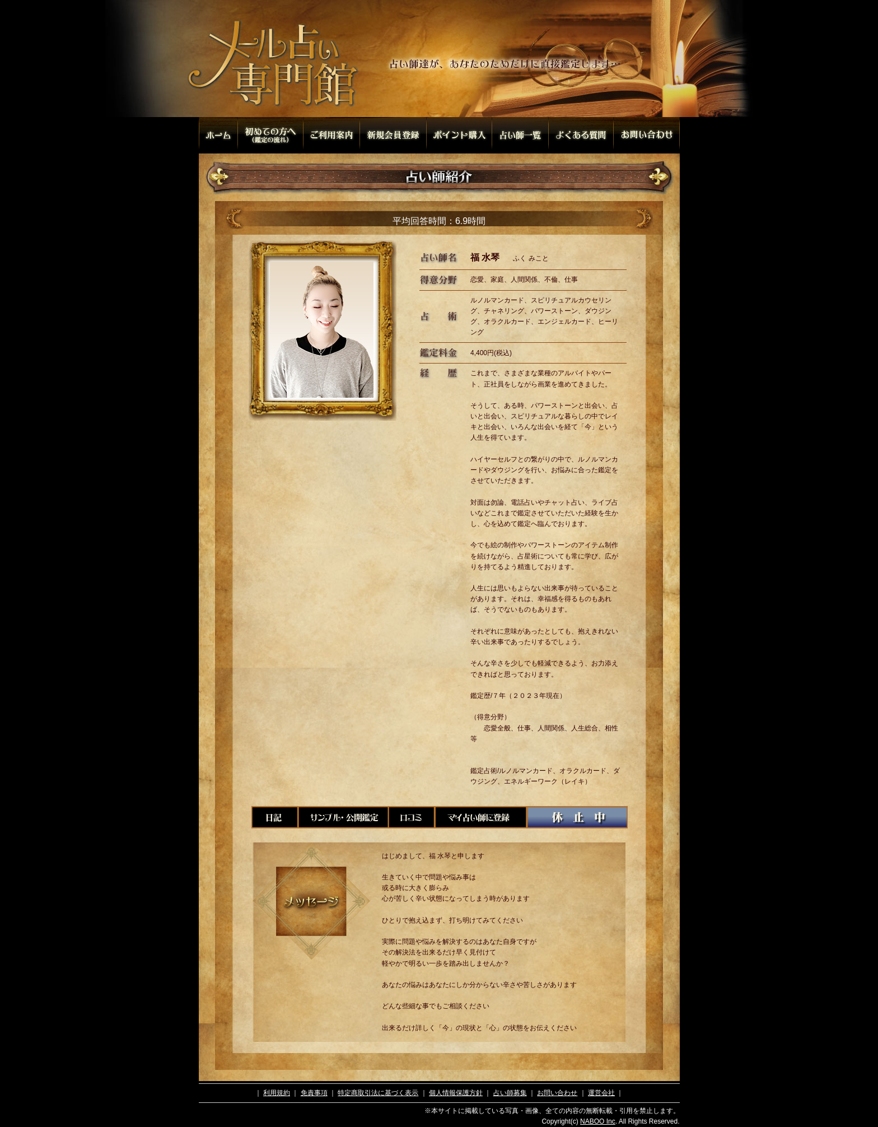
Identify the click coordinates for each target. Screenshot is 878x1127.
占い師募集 (510, 1093)
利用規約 (276, 1093)
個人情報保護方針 (456, 1093)
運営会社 (601, 1093)
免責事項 (314, 1093)
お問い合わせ (557, 1093)
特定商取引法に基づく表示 (378, 1093)
